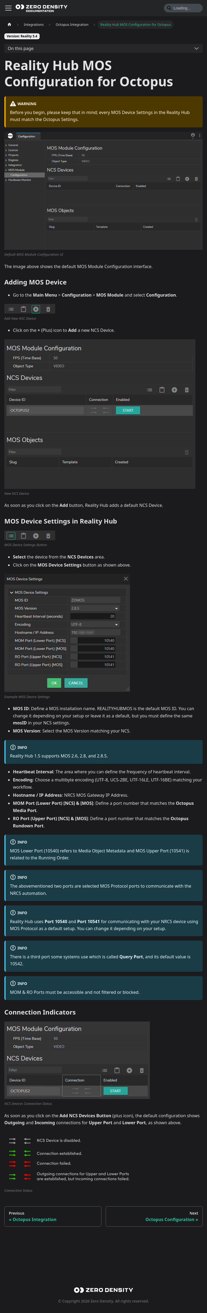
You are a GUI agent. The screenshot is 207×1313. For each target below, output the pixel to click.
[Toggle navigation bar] (8, 8)
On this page (21, 48)
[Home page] (9, 24)
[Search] (183, 8)
